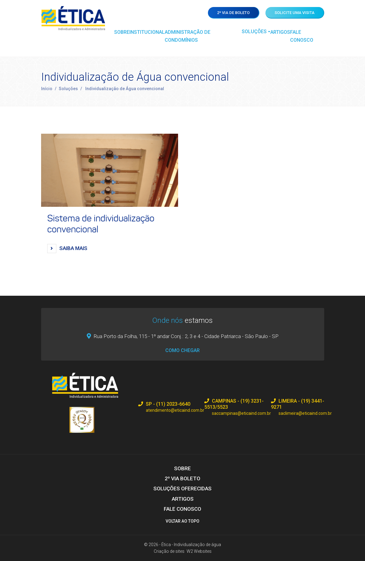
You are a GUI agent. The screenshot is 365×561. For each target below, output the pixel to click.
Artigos (280, 32)
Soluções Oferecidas (182, 488)
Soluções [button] (254, 31)
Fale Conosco (301, 36)
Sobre (121, 32)
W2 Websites (199, 551)
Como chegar (182, 350)
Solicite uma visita (294, 12)
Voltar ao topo (182, 521)
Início (46, 88)
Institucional (147, 32)
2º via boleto (182, 478)
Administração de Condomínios (187, 36)
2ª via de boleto (233, 12)
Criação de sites (169, 551)
